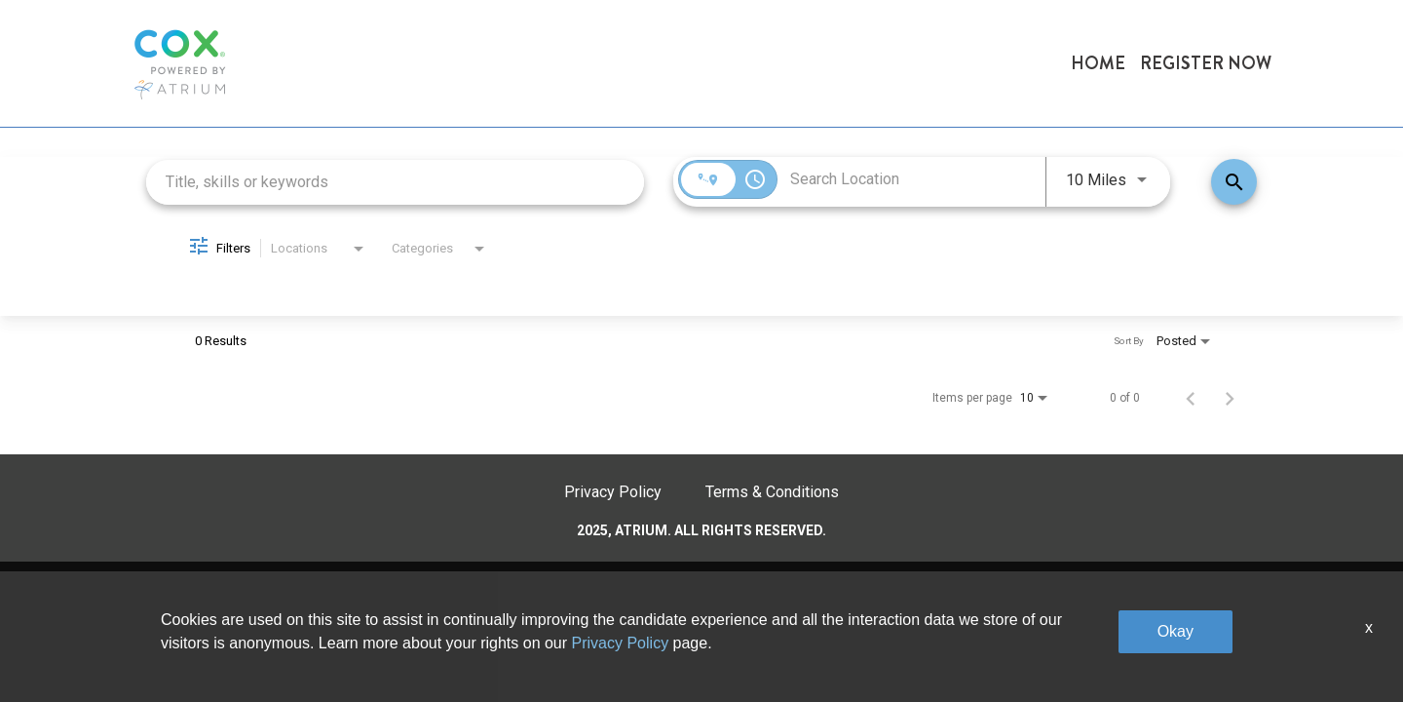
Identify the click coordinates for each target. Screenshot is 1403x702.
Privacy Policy (613, 492)
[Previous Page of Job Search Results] (1190, 397)
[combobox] (395, 182)
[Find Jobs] (1234, 182)
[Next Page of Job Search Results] (1229, 397)
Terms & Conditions (772, 492)
